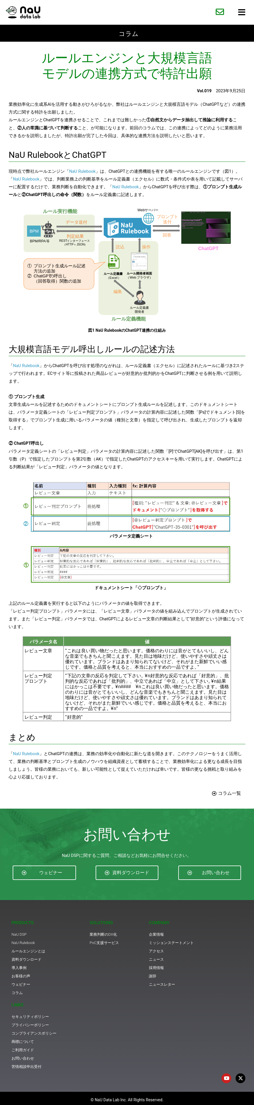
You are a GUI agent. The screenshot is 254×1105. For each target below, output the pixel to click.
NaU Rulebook (82, 171)
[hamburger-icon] (241, 12)
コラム (128, 33)
